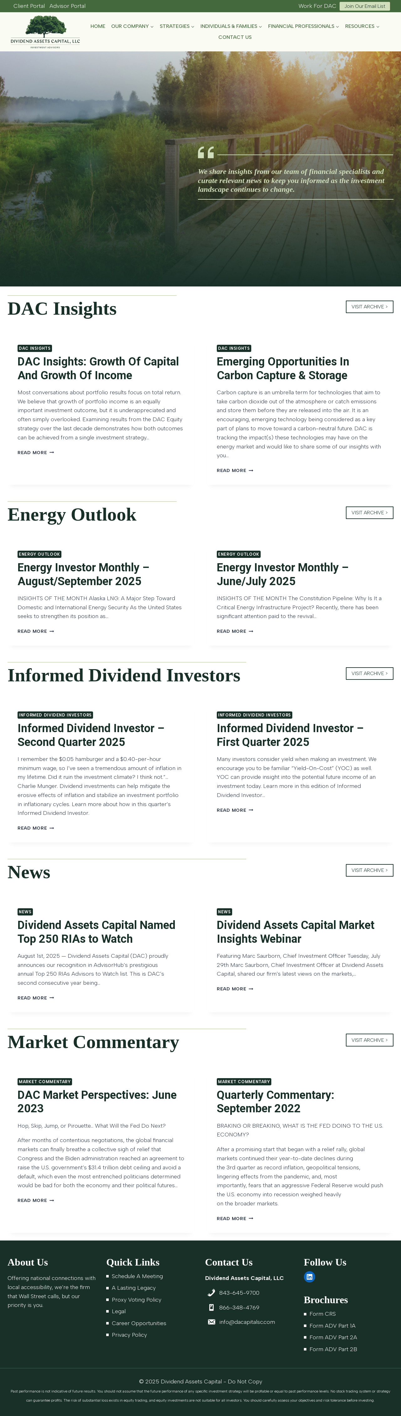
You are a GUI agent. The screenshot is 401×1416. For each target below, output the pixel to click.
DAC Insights (35, 348)
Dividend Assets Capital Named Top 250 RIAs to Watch (96, 932)
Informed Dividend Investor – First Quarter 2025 (290, 735)
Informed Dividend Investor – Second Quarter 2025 (91, 735)
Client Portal (29, 6)
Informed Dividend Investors (55, 715)
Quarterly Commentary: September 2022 (275, 1101)
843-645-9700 (239, 1292)
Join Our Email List (364, 6)
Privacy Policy (129, 1334)
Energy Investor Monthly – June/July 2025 (283, 574)
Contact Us (235, 37)
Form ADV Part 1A (333, 1325)
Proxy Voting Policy (136, 1299)
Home (98, 26)
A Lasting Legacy (134, 1287)
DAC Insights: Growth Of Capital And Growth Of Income (98, 368)
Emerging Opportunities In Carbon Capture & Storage (283, 368)
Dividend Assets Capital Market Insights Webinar (295, 932)
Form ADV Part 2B (333, 1349)
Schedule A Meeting (137, 1276)
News (25, 912)
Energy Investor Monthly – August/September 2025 (83, 574)
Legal (119, 1311)
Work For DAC (317, 6)
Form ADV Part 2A (333, 1337)
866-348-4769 (239, 1307)
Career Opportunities (139, 1323)
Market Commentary (45, 1081)
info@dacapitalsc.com (247, 1322)
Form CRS (323, 1313)
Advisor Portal (67, 6)
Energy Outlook (39, 554)
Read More (36, 452)
